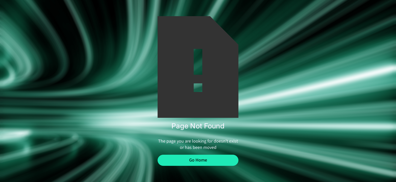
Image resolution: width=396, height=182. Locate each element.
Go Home (198, 160)
